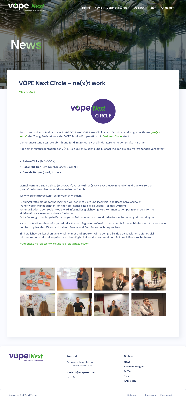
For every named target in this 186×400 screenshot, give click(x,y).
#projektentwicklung (48, 244)
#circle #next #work (75, 244)
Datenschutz (166, 395)
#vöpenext (27, 244)
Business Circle (112, 136)
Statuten (131, 395)
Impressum (150, 395)
